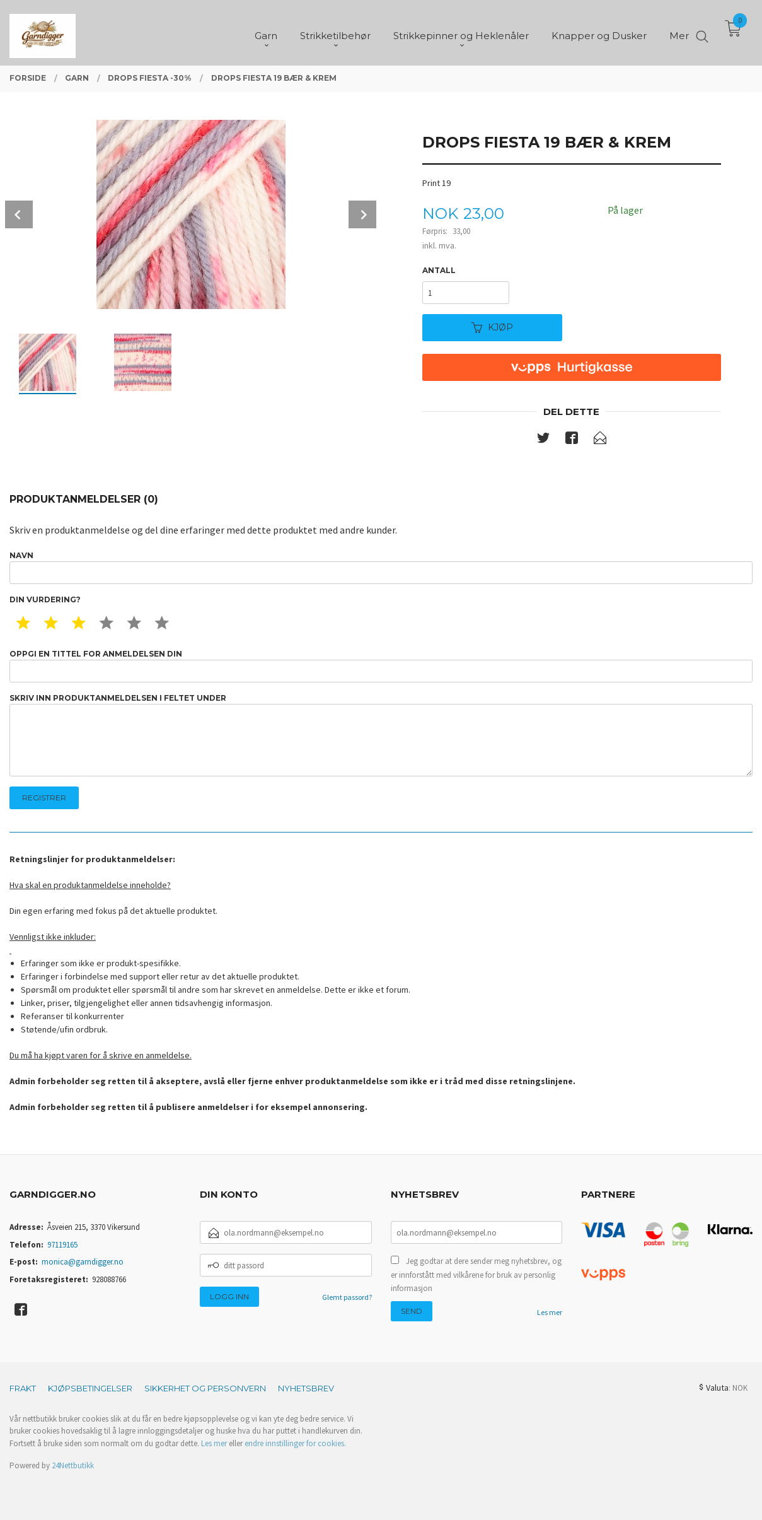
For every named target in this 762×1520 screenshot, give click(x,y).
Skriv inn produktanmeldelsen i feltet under (381, 735)
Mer (679, 32)
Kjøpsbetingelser (90, 1388)
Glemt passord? (347, 1297)
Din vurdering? (45, 599)
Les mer (549, 1312)
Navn (381, 567)
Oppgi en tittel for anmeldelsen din (381, 665)
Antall (439, 270)
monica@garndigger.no (83, 1261)
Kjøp (492, 327)
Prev (19, 214)
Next (362, 214)
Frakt (22, 1388)
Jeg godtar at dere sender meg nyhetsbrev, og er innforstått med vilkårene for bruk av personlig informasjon (476, 1275)
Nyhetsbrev (306, 1388)
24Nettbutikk (73, 1465)
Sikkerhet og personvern (205, 1388)
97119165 (62, 1244)
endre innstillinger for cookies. (295, 1443)
